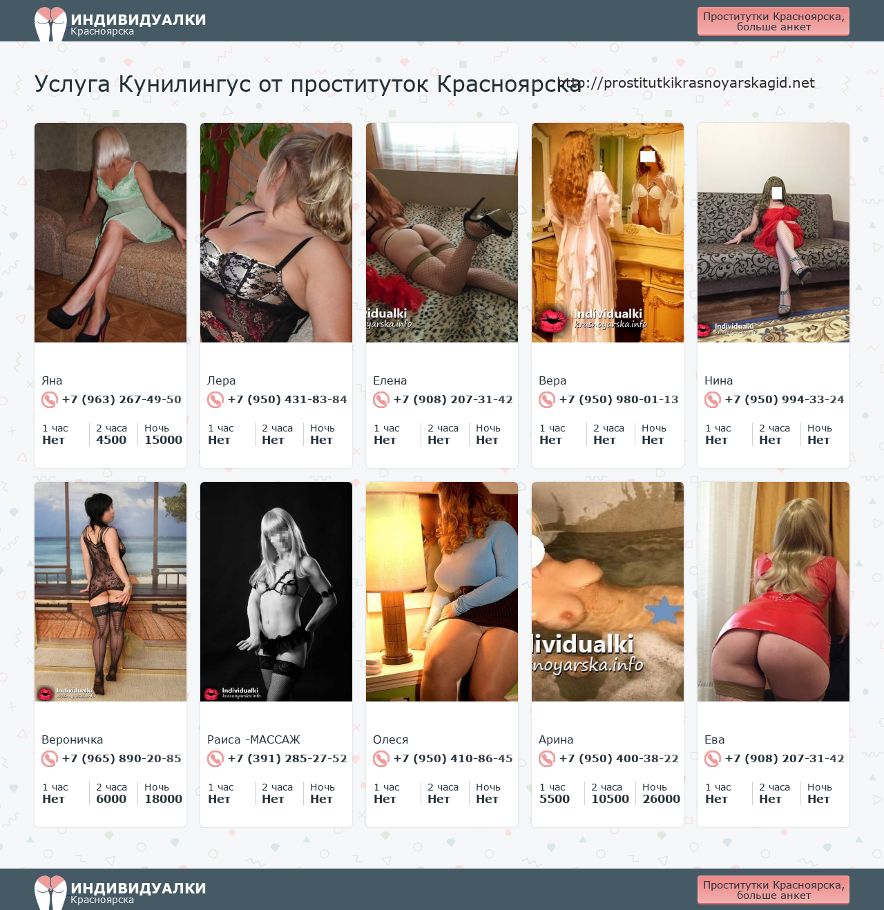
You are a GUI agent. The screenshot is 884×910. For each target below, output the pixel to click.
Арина (556, 739)
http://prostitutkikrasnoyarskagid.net (685, 82)
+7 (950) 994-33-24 (774, 399)
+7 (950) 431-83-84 (277, 399)
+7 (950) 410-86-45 (443, 759)
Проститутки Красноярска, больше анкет (774, 21)
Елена (390, 380)
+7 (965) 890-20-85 (111, 759)
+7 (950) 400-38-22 (609, 759)
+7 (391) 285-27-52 (277, 759)
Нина (718, 380)
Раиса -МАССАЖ (253, 739)
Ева (714, 739)
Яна (52, 380)
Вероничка (72, 739)
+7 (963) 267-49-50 (111, 399)
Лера (221, 380)
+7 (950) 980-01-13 (609, 399)
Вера (553, 380)
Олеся (391, 739)
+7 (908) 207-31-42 (443, 399)
